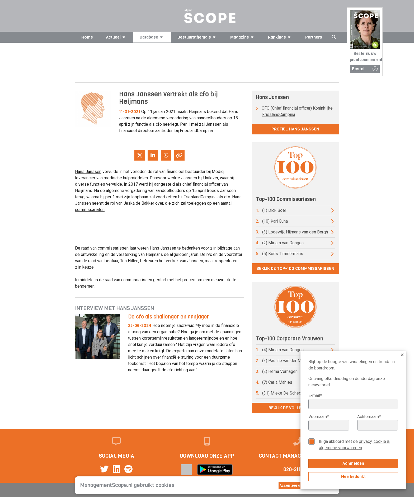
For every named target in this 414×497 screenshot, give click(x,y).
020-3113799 (297, 469)
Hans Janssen (88, 171)
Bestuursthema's (197, 37)
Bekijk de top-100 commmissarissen (295, 268)
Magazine (242, 37)
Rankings (280, 37)
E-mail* (315, 395)
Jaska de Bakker (139, 203)
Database (152, 37)
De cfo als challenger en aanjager (168, 316)
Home (87, 37)
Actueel (116, 37)
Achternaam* (369, 416)
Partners (313, 37)
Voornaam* (318, 416)
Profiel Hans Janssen (295, 129)
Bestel (365, 69)
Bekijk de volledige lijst (295, 408)
